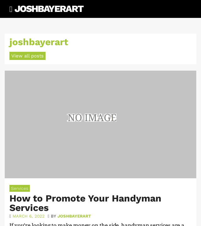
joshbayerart (74, 216)
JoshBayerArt (48, 8)
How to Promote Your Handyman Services (85, 203)
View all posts (27, 56)
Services (19, 188)
